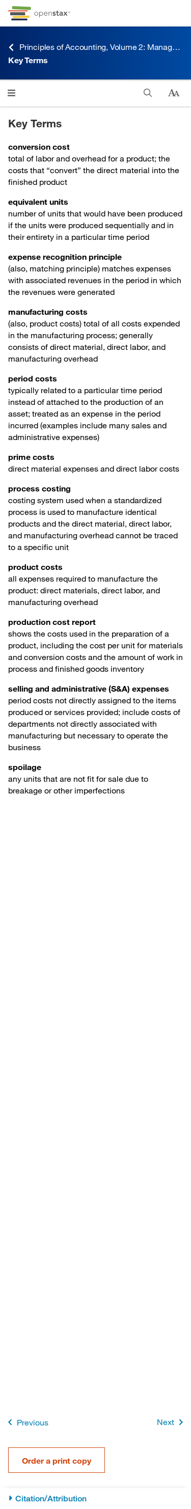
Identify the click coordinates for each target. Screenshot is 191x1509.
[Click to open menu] (11, 92)
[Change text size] (173, 93)
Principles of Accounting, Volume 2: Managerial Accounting (95, 47)
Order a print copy (56, 1460)
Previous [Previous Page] (26, 1422)
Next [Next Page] (172, 1422)
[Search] (148, 92)
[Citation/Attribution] (95, 1498)
